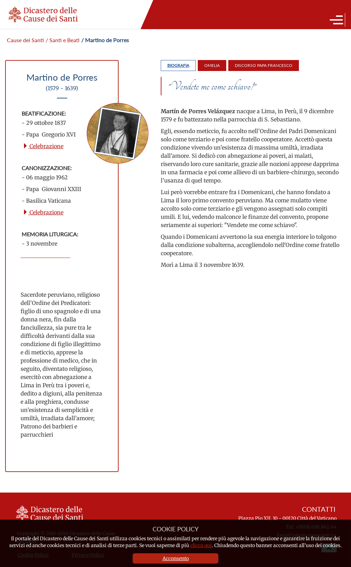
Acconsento (175, 558)
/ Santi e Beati (63, 40)
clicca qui (201, 545)
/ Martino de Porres (105, 40)
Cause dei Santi (25, 40)
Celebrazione (43, 146)
